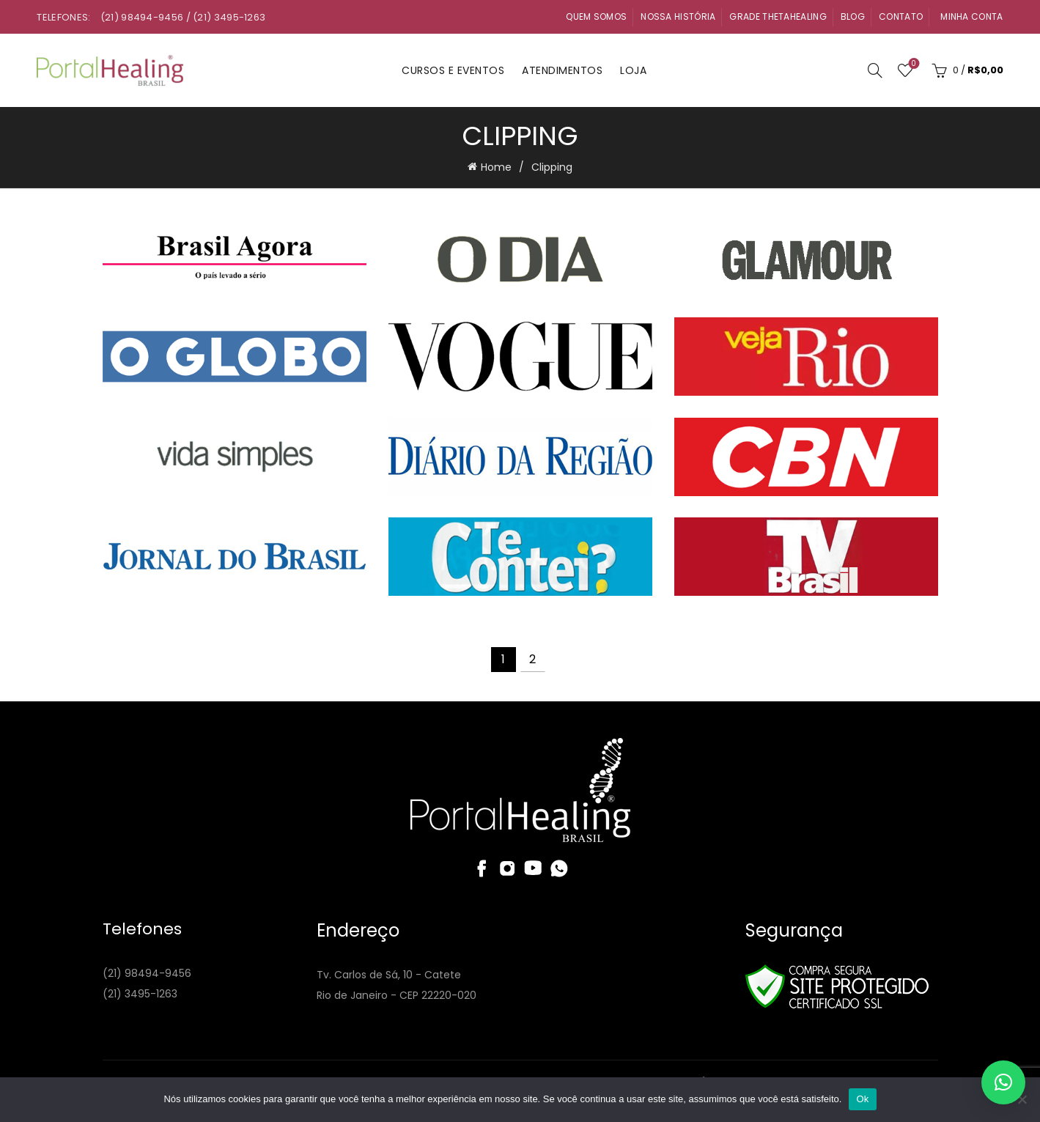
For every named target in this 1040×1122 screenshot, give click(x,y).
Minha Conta (971, 16)
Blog (853, 16)
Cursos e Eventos (453, 70)
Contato (901, 16)
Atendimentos (562, 70)
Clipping (551, 167)
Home (496, 167)
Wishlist (912, 64)
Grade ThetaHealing (777, 16)
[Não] (1021, 1099)
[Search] (875, 70)
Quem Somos (596, 16)
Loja (633, 70)
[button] (1003, 1082)
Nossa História (678, 16)
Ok (862, 1098)
